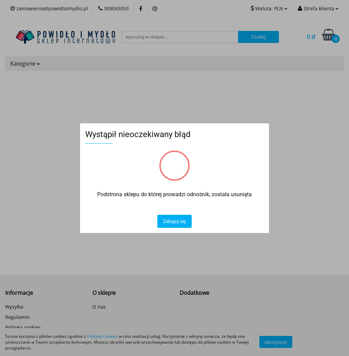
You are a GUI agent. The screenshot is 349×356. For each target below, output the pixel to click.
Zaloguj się (174, 221)
